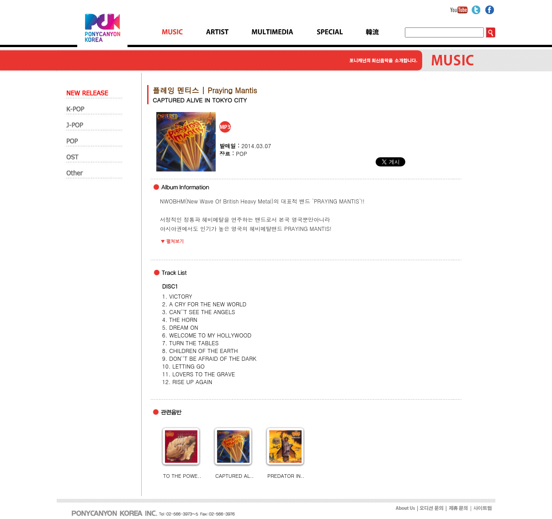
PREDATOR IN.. (285, 475)
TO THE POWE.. (182, 475)
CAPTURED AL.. (234, 475)
